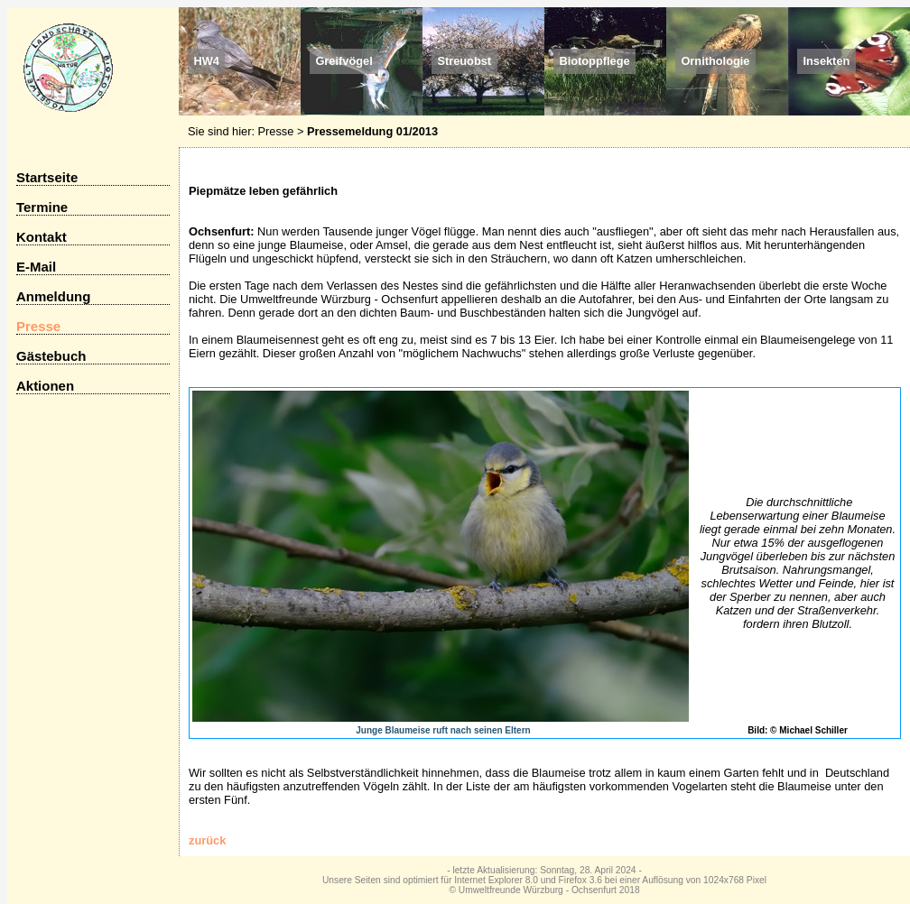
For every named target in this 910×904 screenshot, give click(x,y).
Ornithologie (715, 62)
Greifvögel (343, 62)
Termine (42, 207)
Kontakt (41, 236)
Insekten (826, 62)
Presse (276, 131)
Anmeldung (53, 296)
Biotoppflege (594, 62)
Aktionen (45, 385)
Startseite (47, 177)
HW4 (205, 62)
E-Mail (36, 266)
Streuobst (464, 62)
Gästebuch (51, 356)
